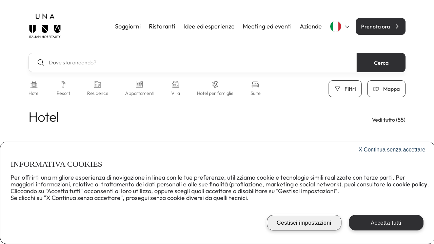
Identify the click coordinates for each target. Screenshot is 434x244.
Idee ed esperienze (209, 26)
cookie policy (410, 184)
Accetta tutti (386, 223)
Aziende (311, 26)
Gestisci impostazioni (304, 223)
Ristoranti (162, 26)
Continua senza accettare (392, 149)
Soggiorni (128, 26)
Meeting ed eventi (267, 26)
